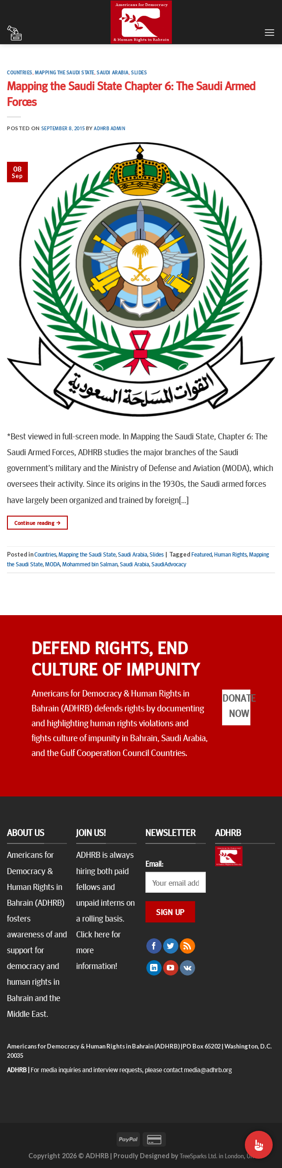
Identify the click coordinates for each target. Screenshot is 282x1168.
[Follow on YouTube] (170, 968)
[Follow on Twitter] (170, 946)
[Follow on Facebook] (154, 946)
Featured (201, 554)
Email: (154, 863)
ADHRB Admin (109, 128)
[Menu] (269, 32)
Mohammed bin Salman (90, 564)
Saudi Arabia (113, 72)
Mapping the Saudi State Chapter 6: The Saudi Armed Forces (131, 93)
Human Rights (230, 554)
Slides (139, 72)
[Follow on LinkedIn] (154, 968)
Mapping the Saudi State (64, 72)
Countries (20, 72)
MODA (52, 564)
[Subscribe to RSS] (187, 946)
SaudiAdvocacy (168, 564)
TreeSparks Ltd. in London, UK (217, 1155)
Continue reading (37, 522)
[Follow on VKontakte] (187, 968)
